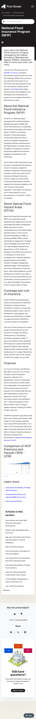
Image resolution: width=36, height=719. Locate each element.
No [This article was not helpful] (21, 614)
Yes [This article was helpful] (14, 614)
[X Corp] (18, 632)
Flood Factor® (18, 13)
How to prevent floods (14, 501)
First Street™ (6, 13)
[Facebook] (11, 632)
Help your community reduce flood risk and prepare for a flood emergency (17, 540)
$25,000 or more (10, 73)
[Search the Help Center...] (18, 21)
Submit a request (18, 690)
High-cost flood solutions (14, 547)
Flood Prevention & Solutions (13, 15)
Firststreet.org (15, 89)
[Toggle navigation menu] (32, 6)
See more (6, 590)
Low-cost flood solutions (14, 586)
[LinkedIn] (25, 632)
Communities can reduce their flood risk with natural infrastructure (16, 523)
